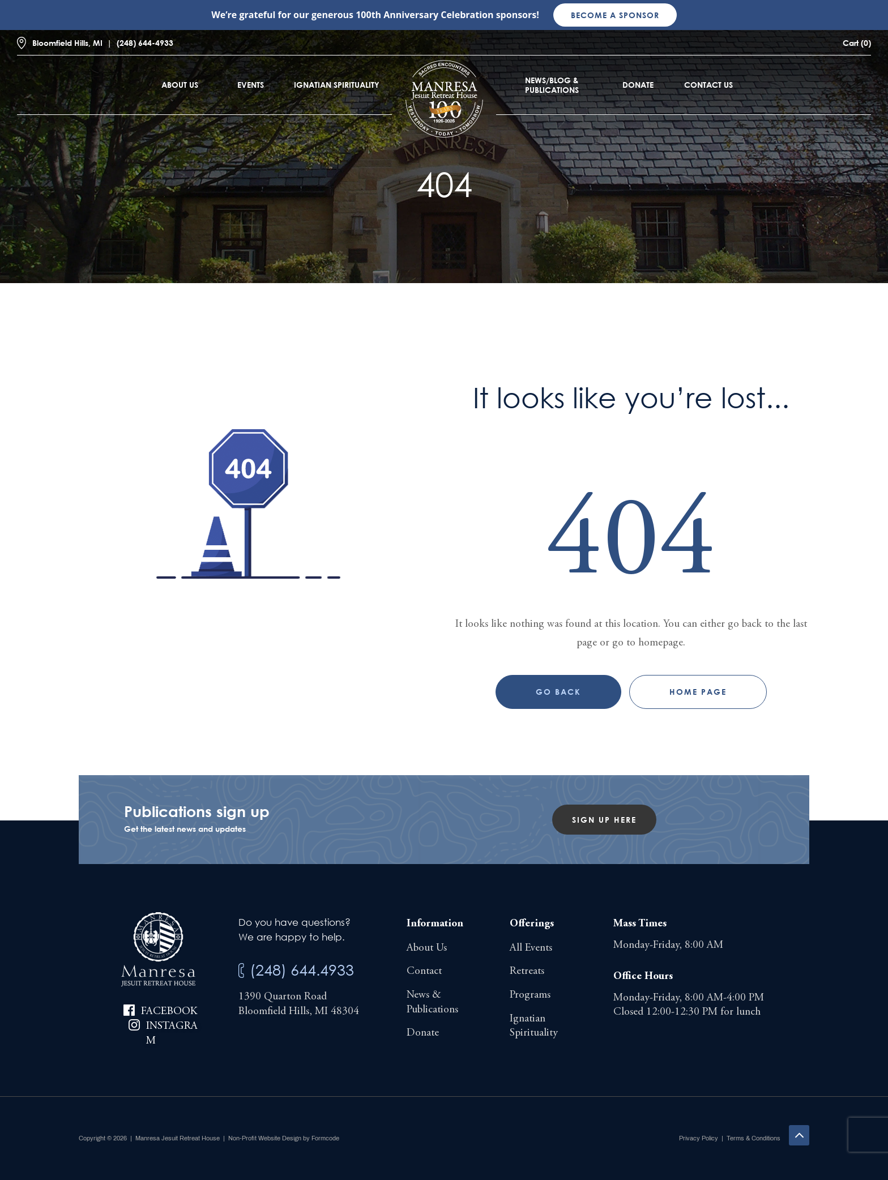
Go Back (558, 691)
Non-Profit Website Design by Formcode (283, 1138)
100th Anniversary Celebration (424, 14)
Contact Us (708, 84)
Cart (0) (857, 43)
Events (250, 84)
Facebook (169, 1011)
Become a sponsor (615, 15)
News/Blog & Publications (552, 85)
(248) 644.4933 (302, 969)
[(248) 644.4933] (241, 970)
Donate (638, 84)
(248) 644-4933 (145, 43)
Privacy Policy (698, 1138)
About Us (179, 84)
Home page (698, 691)
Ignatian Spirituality (336, 84)
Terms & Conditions (753, 1138)
